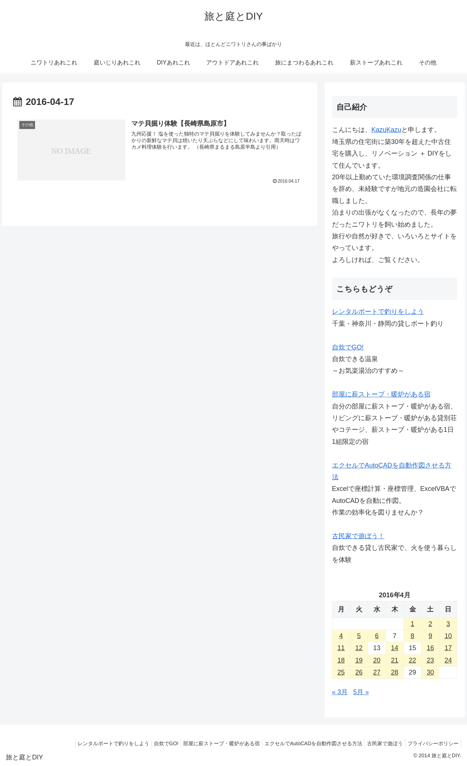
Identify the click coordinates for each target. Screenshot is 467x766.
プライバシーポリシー (431, 743)
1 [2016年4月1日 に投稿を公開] (412, 624)
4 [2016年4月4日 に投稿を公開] (341, 636)
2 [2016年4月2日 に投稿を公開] (430, 624)
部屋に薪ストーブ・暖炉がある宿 (381, 394)
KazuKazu (386, 129)
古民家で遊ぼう (380, 743)
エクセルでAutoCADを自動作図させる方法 (306, 743)
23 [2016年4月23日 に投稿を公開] (430, 660)
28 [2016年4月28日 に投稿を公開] (394, 672)
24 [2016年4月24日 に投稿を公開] (448, 660)
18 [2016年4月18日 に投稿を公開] (341, 660)
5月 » (361, 692)
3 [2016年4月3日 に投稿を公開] (448, 624)
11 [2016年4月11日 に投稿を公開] (341, 648)
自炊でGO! (348, 347)
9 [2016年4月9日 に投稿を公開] (430, 636)
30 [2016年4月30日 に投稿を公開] (430, 672)
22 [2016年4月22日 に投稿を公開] (412, 660)
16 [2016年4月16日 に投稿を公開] (430, 648)
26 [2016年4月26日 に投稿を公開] (359, 672)
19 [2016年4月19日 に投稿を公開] (359, 660)
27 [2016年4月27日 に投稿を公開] (377, 672)
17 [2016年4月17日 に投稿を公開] (448, 648)
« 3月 (340, 692)
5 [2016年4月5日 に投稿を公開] (359, 636)
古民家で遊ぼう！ (358, 536)
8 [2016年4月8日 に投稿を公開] (412, 636)
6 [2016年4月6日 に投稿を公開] (377, 636)
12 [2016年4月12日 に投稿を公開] (359, 648)
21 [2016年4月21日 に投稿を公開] (394, 660)
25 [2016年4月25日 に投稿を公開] (341, 672)
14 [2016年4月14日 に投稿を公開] (394, 648)
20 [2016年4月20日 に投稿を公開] (377, 660)
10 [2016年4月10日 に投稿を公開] (448, 636)
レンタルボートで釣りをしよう (378, 311)
